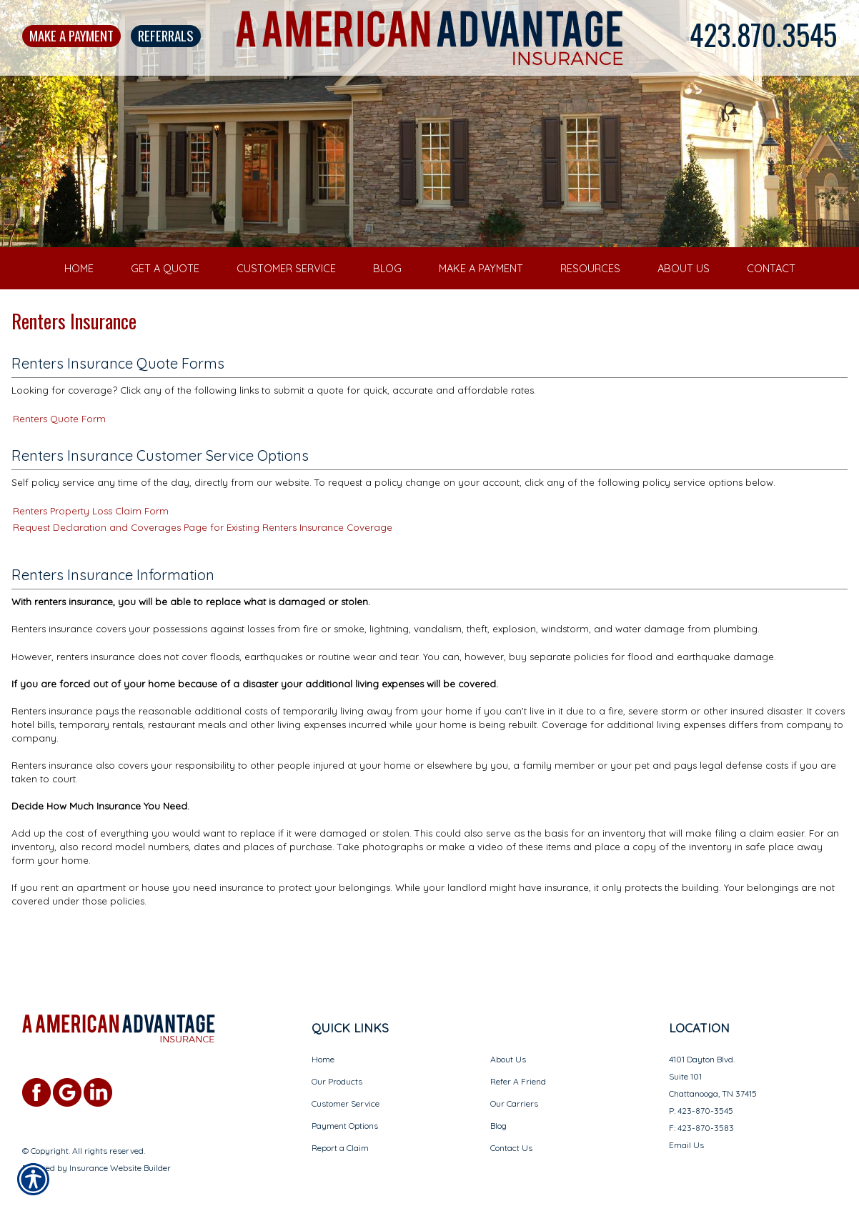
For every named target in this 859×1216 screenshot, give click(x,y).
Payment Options (345, 1111)
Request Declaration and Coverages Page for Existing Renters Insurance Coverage (202, 555)
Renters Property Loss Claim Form (91, 538)
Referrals (166, 35)
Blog (498, 1111)
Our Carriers (514, 1089)
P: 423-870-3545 (701, 1096)
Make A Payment (71, 35)
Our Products (337, 1067)
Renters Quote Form (59, 446)
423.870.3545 (763, 34)
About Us (508, 1045)
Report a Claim (340, 1133)
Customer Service (345, 1089)
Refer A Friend (518, 1067)
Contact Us (511, 1133)
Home (323, 1045)
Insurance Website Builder (120, 1153)
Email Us (686, 1130)
